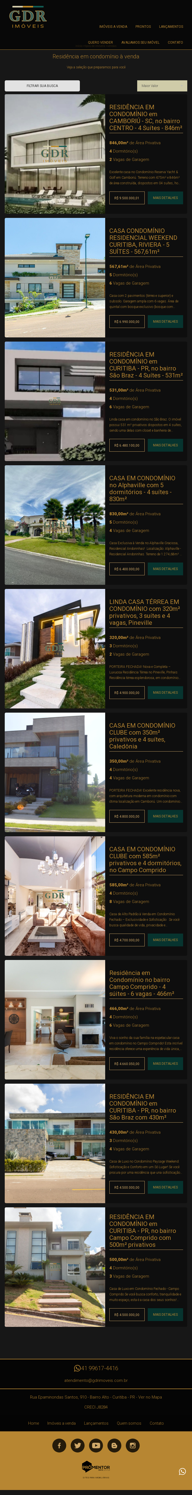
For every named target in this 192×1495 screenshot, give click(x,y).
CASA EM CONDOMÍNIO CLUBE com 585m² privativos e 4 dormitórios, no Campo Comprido (145, 860)
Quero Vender (100, 42)
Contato (175, 42)
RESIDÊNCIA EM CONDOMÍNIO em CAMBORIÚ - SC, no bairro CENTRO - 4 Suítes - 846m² (145, 117)
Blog (114, 1445)
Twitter (78, 1445)
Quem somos (129, 1423)
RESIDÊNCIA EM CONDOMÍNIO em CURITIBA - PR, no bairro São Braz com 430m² (142, 1107)
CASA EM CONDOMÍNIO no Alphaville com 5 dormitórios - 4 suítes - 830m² (142, 489)
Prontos (143, 27)
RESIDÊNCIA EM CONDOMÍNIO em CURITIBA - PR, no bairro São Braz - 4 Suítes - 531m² (146, 365)
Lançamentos (171, 27)
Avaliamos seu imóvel (140, 42)
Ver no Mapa (150, 1397)
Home (33, 1423)
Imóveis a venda (113, 27)
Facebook (59, 1445)
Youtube (96, 1445)
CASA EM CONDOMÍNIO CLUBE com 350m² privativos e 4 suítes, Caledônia (142, 736)
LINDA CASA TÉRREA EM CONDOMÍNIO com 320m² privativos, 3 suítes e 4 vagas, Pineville (144, 612)
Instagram (133, 1445)
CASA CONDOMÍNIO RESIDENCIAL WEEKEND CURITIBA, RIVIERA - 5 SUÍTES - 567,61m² (143, 241)
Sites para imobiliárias (96, 1477)
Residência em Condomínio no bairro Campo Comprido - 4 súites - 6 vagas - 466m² (141, 983)
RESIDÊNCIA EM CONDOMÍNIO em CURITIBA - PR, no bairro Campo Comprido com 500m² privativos (142, 1230)
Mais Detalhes (165, 198)
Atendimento (182, 1471)
